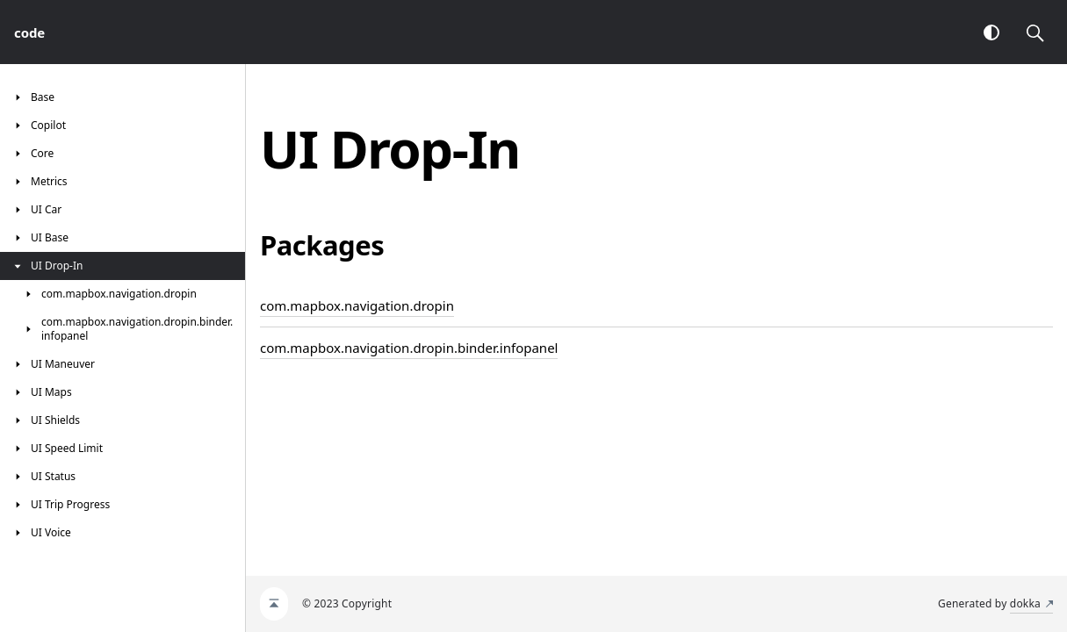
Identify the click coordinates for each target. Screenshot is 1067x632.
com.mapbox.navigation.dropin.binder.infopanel (409, 347)
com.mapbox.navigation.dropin (357, 305)
